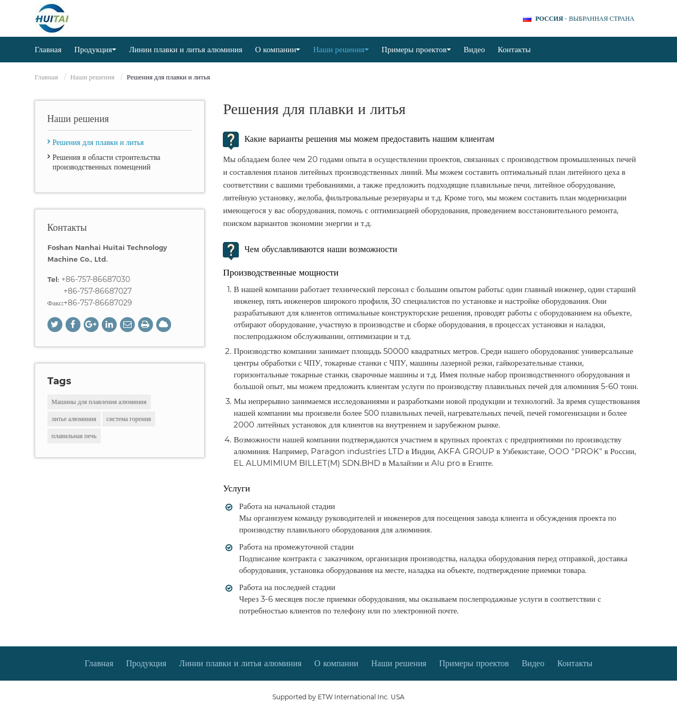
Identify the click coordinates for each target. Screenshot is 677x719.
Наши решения (92, 76)
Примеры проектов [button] (416, 49)
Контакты (514, 49)
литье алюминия (74, 419)
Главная (48, 49)
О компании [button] (278, 49)
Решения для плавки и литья (98, 142)
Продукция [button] (95, 49)
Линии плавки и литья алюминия (185, 49)
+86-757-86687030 (95, 279)
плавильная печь (74, 436)
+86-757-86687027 (97, 291)
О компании (337, 663)
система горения (129, 419)
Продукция (146, 663)
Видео (474, 49)
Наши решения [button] (340, 49)
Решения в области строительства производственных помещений (106, 162)
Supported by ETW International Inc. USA (338, 697)
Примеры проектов (474, 663)
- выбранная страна (584, 18)
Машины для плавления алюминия (99, 402)
